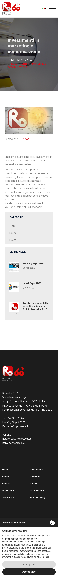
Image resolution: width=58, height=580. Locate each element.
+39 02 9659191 (16, 418)
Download (35, 476)
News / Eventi (36, 469)
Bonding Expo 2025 (33, 263)
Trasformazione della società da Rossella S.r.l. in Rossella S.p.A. (35, 306)
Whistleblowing (37, 497)
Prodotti (6, 483)
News (26, 138)
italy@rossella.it (17, 442)
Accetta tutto (29, 572)
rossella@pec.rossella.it (20, 409)
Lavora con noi (37, 490)
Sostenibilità (8, 497)
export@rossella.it (21, 438)
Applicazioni (8, 490)
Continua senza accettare (14, 531)
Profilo (5, 476)
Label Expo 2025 (32, 283)
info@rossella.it (19, 426)
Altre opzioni (29, 564)
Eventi (12, 240)
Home (5, 469)
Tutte (12, 226)
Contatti (34, 483)
